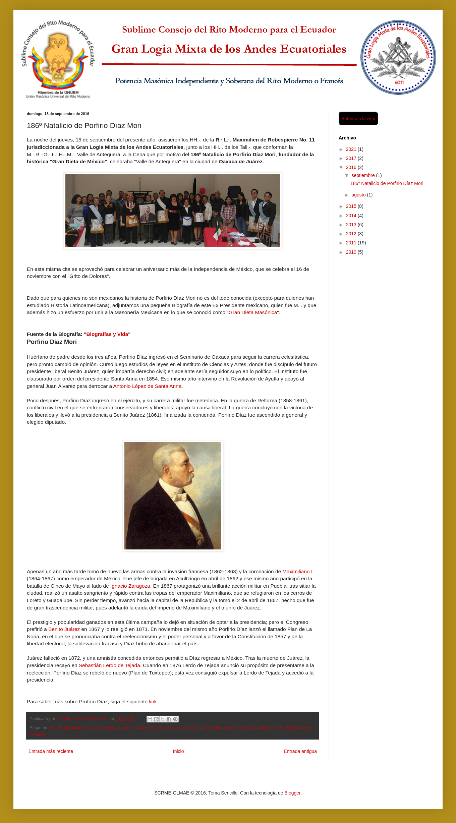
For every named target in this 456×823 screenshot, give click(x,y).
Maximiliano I (297, 571)
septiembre (363, 175)
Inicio (178, 751)
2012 (352, 233)
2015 (352, 206)
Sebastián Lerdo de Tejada (109, 665)
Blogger (292, 793)
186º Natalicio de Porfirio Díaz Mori (386, 183)
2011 (352, 242)
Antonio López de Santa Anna (147, 386)
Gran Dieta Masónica (253, 312)
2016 (352, 167)
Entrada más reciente (50, 751)
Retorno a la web (358, 118)
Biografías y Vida (107, 334)
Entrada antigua (300, 751)
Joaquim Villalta (148, 727)
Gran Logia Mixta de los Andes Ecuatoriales (90, 727)
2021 (352, 149)
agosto (359, 194)
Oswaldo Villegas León (262, 727)
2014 (352, 215)
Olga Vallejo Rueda (220, 727)
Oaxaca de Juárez (183, 727)
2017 (352, 158)
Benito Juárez (64, 629)
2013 (352, 224)
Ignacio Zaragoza (130, 586)
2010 (352, 252)
